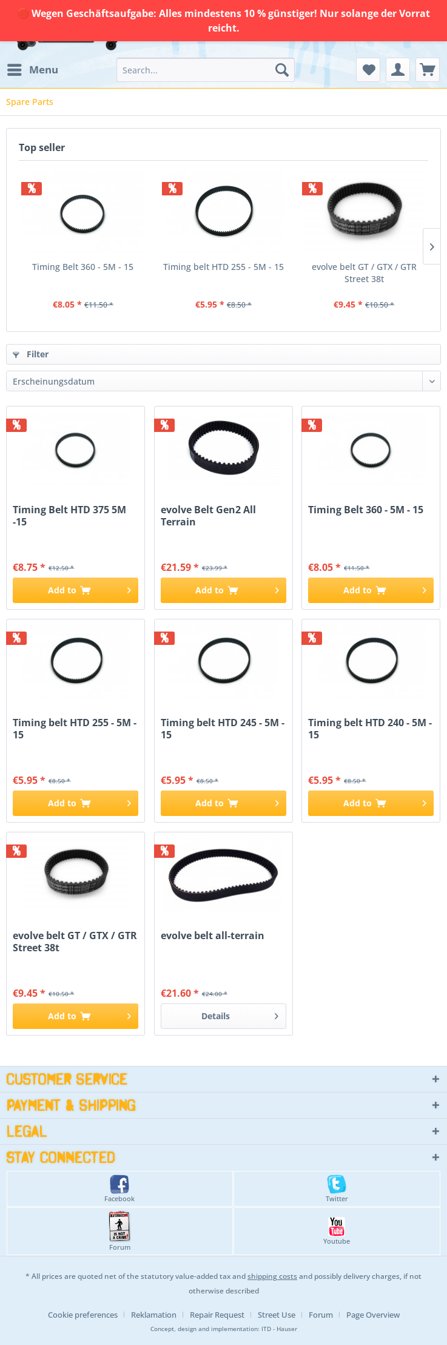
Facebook (119, 1189)
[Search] (282, 70)
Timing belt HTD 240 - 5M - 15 (370, 728)
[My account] (398, 70)
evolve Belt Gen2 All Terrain (208, 516)
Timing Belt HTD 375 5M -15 (69, 516)
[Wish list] (368, 70)
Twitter (337, 1189)
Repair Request (217, 1314)
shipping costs (272, 1276)
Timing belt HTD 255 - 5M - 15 (223, 266)
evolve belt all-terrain (212, 935)
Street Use (276, 1314)
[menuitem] (32, 70)
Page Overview (373, 1314)
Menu (32, 68)
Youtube (336, 1231)
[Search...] (205, 70)
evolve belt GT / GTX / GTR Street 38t (364, 273)
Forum (120, 1231)
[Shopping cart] (427, 70)
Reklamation (153, 1314)
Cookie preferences (83, 1314)
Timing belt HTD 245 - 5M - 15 (222, 728)
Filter (31, 354)
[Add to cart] (75, 590)
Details (239, 1014)
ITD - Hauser (279, 1329)
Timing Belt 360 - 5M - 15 (82, 266)
